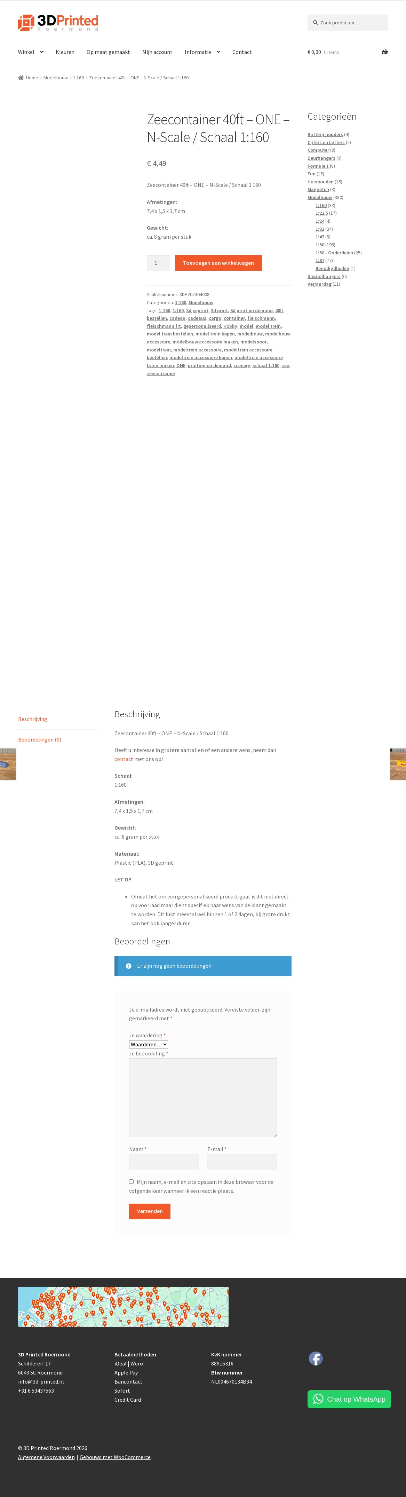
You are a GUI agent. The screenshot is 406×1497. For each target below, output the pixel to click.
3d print (219, 310)
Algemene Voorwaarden (46, 1457)
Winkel (26, 51)
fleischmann (261, 318)
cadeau (177, 318)
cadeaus (197, 318)
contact (123, 758)
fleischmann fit (164, 326)
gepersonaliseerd (202, 326)
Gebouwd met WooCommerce (115, 1457)
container (234, 318)
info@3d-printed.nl (41, 1381)
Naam (138, 1149)
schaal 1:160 (266, 365)
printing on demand (209, 365)
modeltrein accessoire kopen (200, 357)
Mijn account (157, 51)
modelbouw (250, 334)
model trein (268, 326)
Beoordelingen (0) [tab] (39, 739)
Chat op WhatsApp (356, 1399)
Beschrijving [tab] (32, 718)
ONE (180, 365)
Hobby (230, 326)
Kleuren (65, 51)
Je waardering (147, 1035)
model (246, 326)
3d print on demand (251, 310)
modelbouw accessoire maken (205, 342)
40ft (279, 310)
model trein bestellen (170, 334)
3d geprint (197, 310)
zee (285, 365)
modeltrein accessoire (197, 350)
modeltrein (159, 350)
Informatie (198, 51)
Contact (242, 51)
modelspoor (253, 342)
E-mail (217, 1149)
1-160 (164, 310)
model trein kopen (215, 334)
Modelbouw (55, 77)
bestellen (157, 318)
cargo (215, 318)
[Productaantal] (158, 263)
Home (32, 77)
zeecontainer (161, 373)
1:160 (78, 77)
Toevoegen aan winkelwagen (218, 262)
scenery (241, 365)
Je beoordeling (148, 1053)
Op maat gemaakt (108, 51)
